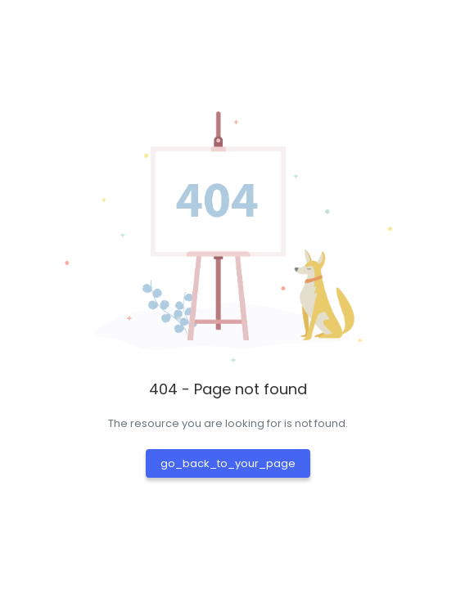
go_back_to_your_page (228, 463)
